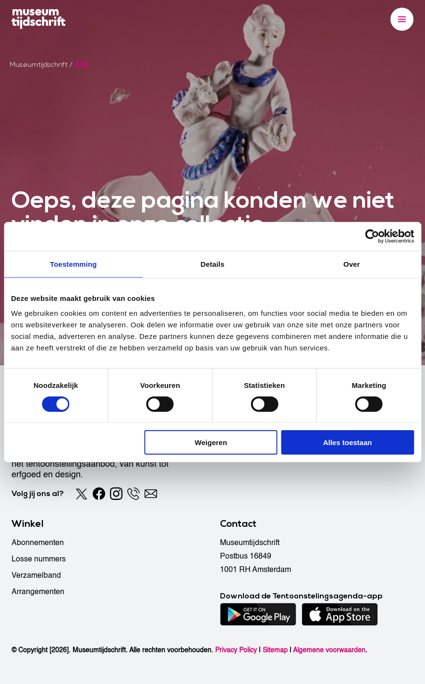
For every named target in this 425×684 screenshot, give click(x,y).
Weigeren (211, 442)
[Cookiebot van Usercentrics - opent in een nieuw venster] (372, 236)
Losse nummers (39, 559)
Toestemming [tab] (73, 264)
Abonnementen (38, 542)
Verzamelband (36, 575)
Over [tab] (351, 264)
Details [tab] (213, 264)
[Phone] (133, 493)
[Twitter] (81, 493)
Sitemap (275, 650)
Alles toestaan (347, 442)
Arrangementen (38, 591)
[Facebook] (99, 493)
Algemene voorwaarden (329, 650)
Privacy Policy (236, 650)
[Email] (151, 493)
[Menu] (401, 19)
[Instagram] (116, 493)
